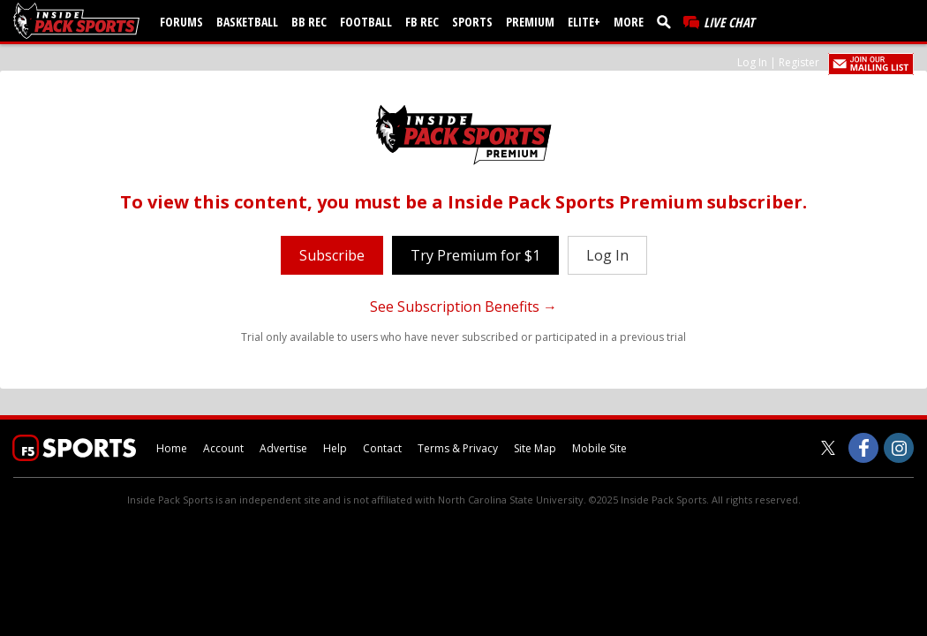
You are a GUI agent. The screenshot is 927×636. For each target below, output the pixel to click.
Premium (530, 21)
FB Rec (422, 21)
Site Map (535, 448)
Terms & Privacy (458, 448)
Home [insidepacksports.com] (171, 448)
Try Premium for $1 (475, 255)
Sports (472, 21)
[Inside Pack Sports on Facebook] (863, 448)
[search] (667, 21)
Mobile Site (599, 448)
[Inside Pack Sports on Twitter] (828, 448)
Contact (382, 448)
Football (366, 21)
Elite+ (584, 21)
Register (799, 62)
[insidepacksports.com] (79, 21)
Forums (181, 21)
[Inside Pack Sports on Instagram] (899, 448)
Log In (752, 62)
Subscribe (332, 255)
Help (335, 448)
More (629, 21)
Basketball (247, 21)
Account (223, 448)
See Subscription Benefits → (463, 306)
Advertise (283, 448)
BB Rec (309, 21)
